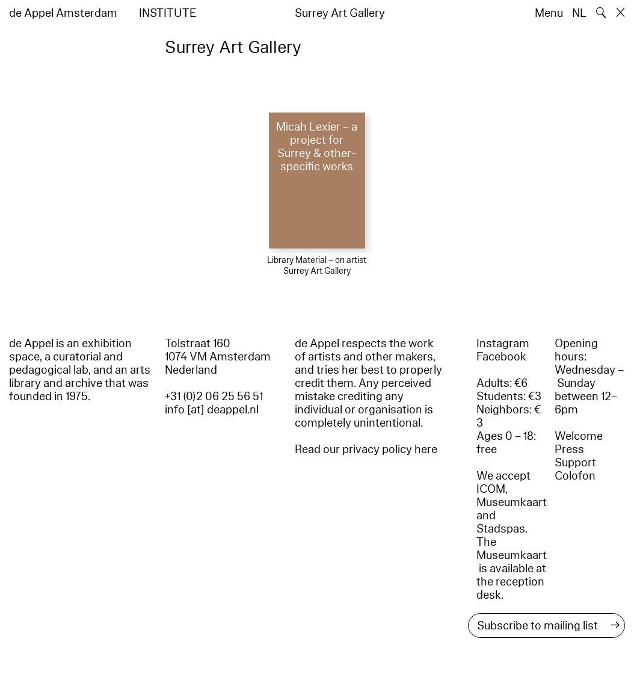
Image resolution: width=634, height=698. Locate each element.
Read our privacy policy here (366, 449)
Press (569, 449)
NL (579, 13)
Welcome (579, 436)
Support (575, 463)
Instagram (502, 343)
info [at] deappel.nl (212, 410)
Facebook (501, 357)
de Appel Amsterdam (63, 13)
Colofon (575, 476)
